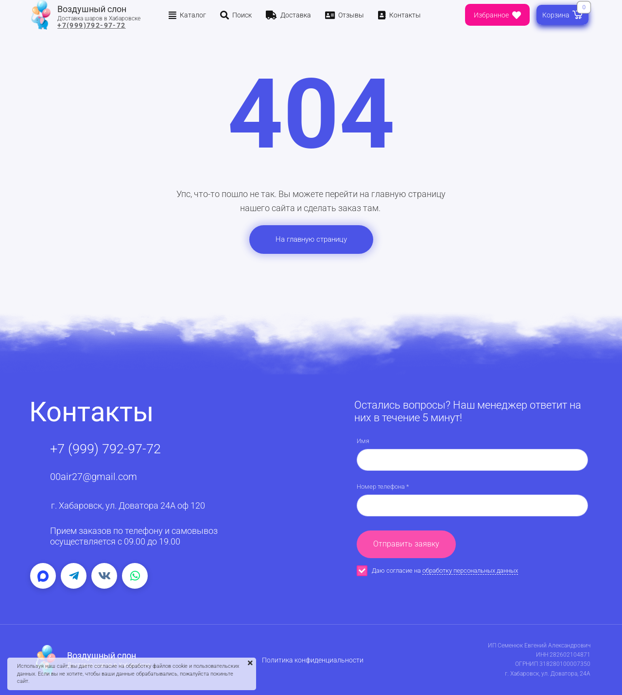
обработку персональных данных (470, 570)
